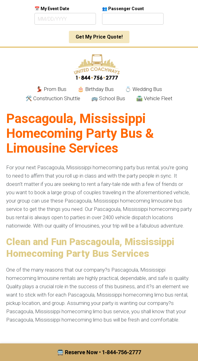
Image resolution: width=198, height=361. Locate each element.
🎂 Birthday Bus (95, 89)
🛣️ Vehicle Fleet (154, 98)
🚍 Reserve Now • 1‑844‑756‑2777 (99, 352)
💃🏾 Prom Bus (51, 89)
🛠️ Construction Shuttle (53, 98)
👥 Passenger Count (123, 8)
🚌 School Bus (108, 98)
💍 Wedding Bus (143, 89)
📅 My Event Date (51, 8)
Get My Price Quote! (99, 37)
